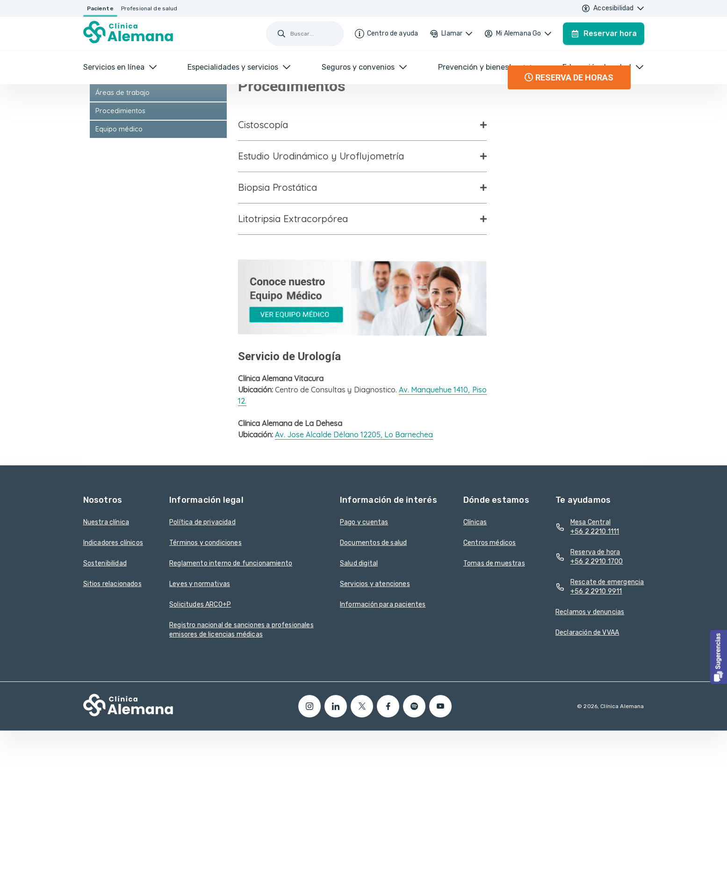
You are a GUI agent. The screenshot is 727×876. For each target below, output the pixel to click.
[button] (718, 657)
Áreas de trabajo (122, 228)
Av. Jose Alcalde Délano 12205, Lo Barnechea (354, 570)
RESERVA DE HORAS (569, 213)
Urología (108, 210)
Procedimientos (120, 246)
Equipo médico (119, 265)
